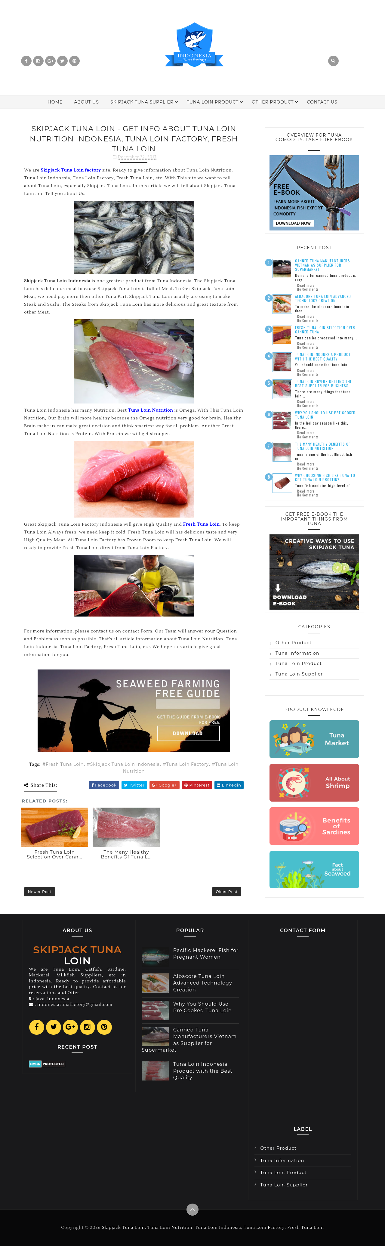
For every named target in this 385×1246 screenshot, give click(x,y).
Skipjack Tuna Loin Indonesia (125, 764)
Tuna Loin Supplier (299, 674)
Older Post (226, 891)
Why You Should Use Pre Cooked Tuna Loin (325, 414)
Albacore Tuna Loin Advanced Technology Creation (323, 298)
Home (55, 102)
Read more (306, 285)
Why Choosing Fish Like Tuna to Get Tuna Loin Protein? (325, 477)
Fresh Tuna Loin (65, 764)
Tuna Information (297, 653)
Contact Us (322, 102)
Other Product (273, 102)
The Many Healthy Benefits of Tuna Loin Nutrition (322, 446)
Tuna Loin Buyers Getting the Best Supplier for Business (323, 383)
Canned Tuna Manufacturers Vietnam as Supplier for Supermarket (322, 265)
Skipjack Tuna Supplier (142, 102)
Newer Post (39, 891)
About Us (86, 102)
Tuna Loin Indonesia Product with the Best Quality (323, 356)
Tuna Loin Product (213, 102)
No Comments (308, 289)
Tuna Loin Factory (187, 764)
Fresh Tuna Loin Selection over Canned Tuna (325, 329)
